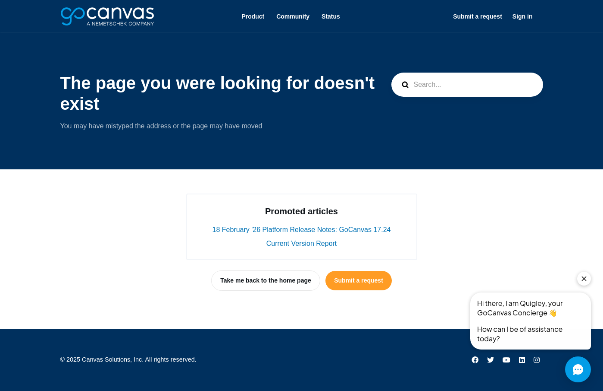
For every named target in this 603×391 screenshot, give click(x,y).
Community (292, 16)
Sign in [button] (522, 16)
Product (252, 16)
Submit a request (477, 16)
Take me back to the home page (265, 280)
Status (331, 16)
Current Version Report (301, 243)
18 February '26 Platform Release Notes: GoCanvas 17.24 (301, 229)
